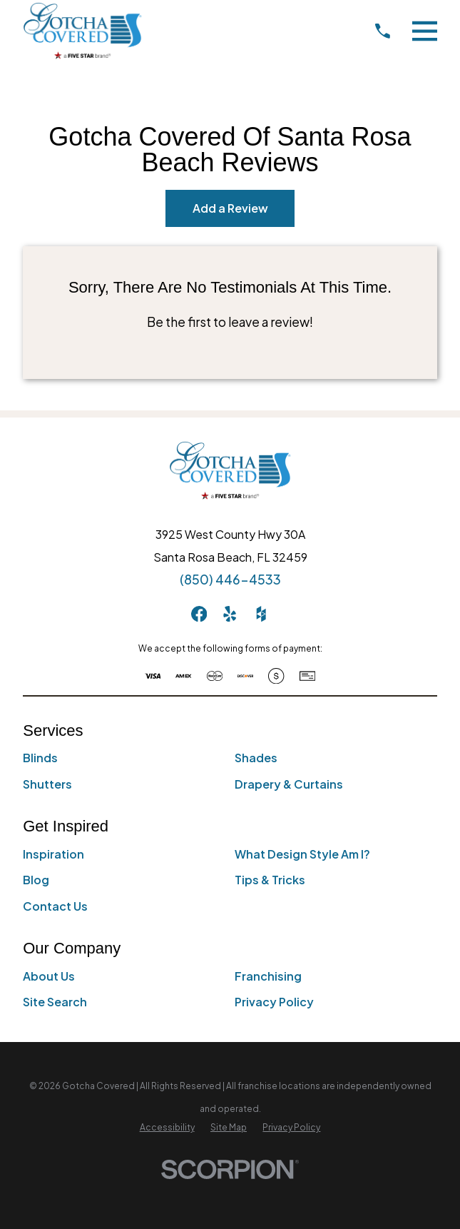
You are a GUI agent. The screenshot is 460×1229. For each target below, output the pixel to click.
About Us (49, 975)
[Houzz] (261, 614)
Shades (256, 757)
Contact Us (55, 906)
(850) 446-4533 (230, 579)
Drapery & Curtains (289, 784)
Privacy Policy (274, 1001)
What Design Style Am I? (302, 853)
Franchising (268, 975)
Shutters (47, 784)
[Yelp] (229, 614)
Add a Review (230, 208)
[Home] (82, 30)
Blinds (40, 757)
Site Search (55, 1001)
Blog (36, 879)
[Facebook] (199, 614)
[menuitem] (167, 1127)
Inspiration (53, 853)
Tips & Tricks (270, 879)
